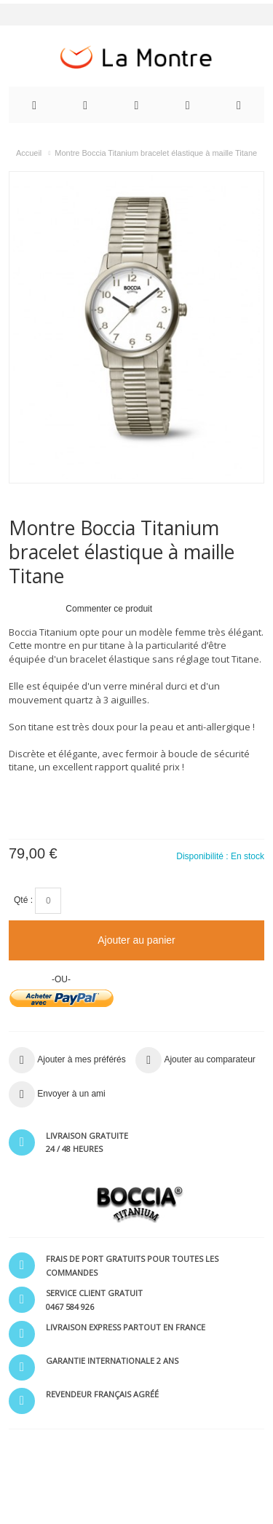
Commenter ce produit (109, 609)
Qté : (23, 900)
